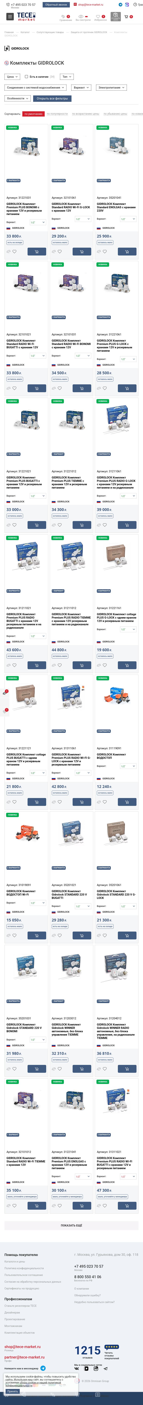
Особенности (17, 98)
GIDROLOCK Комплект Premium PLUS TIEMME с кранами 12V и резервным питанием (69, 482)
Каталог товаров (36, 1396)
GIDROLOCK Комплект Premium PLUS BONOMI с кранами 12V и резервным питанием (24, 209)
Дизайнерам (12, 1312)
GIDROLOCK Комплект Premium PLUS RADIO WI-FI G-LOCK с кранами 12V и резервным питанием (71, 759)
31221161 (115, 608)
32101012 (24, 1152)
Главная (12, 1396)
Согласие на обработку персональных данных (32, 1281)
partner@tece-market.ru (24, 1358)
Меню (102, 1396)
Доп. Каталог (63, 1396)
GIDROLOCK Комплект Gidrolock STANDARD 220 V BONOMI (24, 1028)
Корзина (85, 1396)
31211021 (24, 608)
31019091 (24, 885)
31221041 (70, 1152)
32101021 (24, 334)
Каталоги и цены (14, 1261)
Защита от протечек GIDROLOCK (89, 32)
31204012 (115, 1018)
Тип (67, 76)
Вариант (81, 87)
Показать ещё (71, 1225)
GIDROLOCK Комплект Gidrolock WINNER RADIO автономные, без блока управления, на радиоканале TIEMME (116, 1031)
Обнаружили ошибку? (87, 1295)
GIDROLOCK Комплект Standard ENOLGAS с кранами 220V (116, 207)
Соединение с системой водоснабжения (35, 87)
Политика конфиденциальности (24, 1268)
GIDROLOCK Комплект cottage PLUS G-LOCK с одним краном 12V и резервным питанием (116, 618)
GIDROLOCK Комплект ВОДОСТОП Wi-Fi (21, 893)
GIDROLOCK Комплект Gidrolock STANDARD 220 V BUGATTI (69, 895)
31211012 (70, 608)
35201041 (115, 197)
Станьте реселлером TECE (20, 1305)
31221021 (24, 471)
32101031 (70, 334)
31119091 (115, 748)
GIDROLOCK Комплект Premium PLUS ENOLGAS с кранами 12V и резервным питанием (69, 1163)
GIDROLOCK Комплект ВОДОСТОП (111, 756)
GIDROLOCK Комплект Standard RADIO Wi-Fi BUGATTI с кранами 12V (22, 344)
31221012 (70, 471)
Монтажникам (13, 1326)
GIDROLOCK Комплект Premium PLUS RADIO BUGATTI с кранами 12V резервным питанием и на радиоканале (24, 621)
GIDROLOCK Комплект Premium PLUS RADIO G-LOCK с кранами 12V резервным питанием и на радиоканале (116, 482)
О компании (81, 1288)
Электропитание (111, 87)
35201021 (70, 885)
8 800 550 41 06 (87, 1278)
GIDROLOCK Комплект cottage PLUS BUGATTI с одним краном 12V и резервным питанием (26, 759)
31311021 (115, 1152)
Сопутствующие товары (50, 32)
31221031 (24, 197)
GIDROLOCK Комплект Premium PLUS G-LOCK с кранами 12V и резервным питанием (114, 345)
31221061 (115, 334)
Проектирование (14, 1319)
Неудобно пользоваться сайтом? (94, 1302)
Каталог (25, 32)
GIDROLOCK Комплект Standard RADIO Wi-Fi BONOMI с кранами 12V (71, 344)
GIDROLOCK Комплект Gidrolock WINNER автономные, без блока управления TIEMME (67, 1029)
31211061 (115, 471)
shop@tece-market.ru (90, 4)
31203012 (70, 1018)
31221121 (24, 748)
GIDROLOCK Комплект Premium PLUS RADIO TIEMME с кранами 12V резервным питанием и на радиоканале (71, 619)
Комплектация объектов (19, 1332)
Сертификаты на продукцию (21, 1288)
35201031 (24, 1018)
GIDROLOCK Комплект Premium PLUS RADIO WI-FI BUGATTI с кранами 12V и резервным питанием (114, 1163)
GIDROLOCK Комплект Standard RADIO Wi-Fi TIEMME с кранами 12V (26, 1161)
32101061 (70, 197)
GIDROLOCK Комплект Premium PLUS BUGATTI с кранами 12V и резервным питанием (24, 482)
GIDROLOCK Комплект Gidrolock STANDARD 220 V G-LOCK (116, 895)
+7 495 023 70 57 (23, 5)
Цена (12, 76)
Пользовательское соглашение (23, 1275)
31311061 (70, 748)
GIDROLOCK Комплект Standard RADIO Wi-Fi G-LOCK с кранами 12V (71, 207)
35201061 (115, 885)
